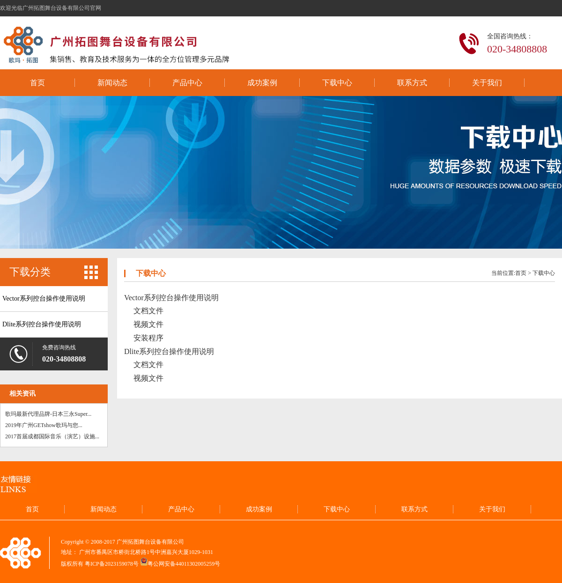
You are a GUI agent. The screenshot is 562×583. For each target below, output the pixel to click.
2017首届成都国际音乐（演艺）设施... (52, 436)
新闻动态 (112, 83)
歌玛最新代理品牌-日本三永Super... (48, 414)
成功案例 (262, 83)
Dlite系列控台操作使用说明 (41, 324)
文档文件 (148, 311)
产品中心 (187, 83)
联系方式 (412, 83)
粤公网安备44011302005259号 (184, 564)
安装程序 (148, 338)
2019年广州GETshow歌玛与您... (43, 425)
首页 (37, 83)
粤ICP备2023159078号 (112, 564)
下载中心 (337, 83)
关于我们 (487, 83)
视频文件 (148, 324)
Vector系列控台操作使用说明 (43, 298)
